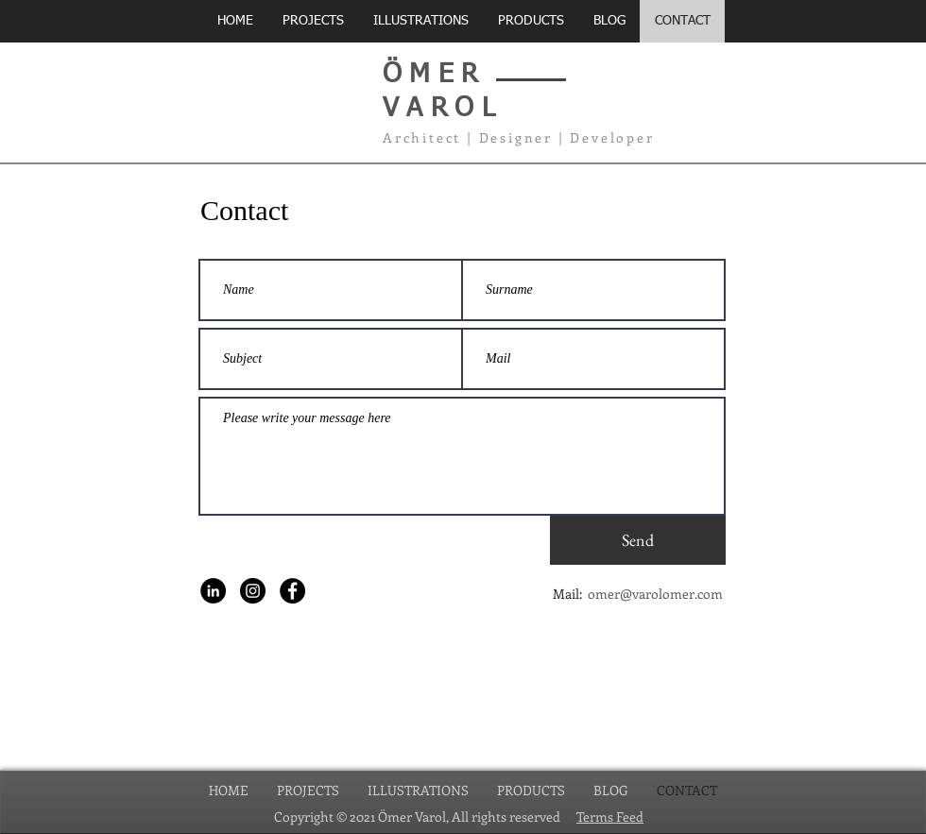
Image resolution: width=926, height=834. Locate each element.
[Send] (638, 540)
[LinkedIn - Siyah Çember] (213, 591)
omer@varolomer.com (655, 594)
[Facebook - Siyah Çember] (292, 591)
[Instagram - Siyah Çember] (253, 591)
